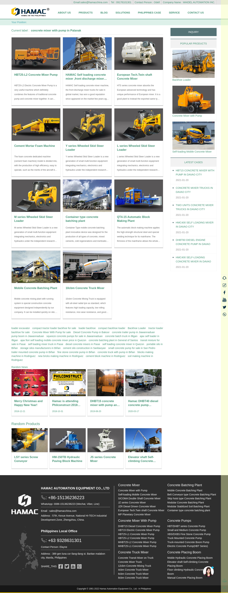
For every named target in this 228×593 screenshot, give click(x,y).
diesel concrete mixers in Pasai (83, 344)
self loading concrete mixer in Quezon (123, 344)
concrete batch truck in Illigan (121, 336)
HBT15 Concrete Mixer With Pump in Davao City (194, 178)
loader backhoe (87, 328)
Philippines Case (149, 12)
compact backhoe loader (111, 328)
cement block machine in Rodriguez (105, 356)
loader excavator (20, 328)
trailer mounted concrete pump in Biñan (33, 352)
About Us (64, 12)
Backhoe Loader (137, 328)
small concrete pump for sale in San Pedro (131, 348)
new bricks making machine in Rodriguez (60, 356)
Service (174, 12)
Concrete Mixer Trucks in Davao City (195, 196)
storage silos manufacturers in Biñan (40, 348)
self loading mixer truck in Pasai (45, 344)
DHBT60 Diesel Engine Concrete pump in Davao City (192, 248)
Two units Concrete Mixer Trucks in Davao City (193, 214)
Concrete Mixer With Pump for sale (51, 332)
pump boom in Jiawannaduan (27, 336)
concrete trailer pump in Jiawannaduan (133, 332)
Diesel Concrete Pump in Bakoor (91, 332)
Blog (104, 12)
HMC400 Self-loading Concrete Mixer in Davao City (192, 266)
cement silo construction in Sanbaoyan (84, 348)
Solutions (122, 12)
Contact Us (196, 12)
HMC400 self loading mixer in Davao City (192, 230)
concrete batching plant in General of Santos (113, 340)
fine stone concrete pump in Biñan (76, 352)
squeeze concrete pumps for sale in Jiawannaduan (74, 336)
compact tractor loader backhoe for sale (54, 328)
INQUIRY (193, 32)
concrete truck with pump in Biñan (116, 352)
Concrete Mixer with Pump (189, 116)
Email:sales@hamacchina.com (91, 2)
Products (86, 12)
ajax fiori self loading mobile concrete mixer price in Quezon (53, 340)
